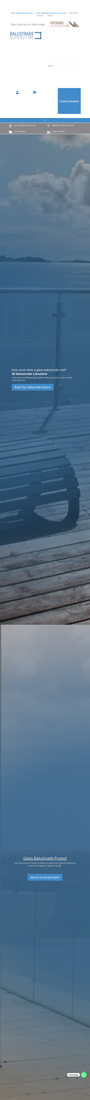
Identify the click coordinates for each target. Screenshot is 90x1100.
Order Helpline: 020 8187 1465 (22, 13)
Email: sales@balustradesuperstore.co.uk (50, 13)
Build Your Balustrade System (33, 387)
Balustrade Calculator (25, 125)
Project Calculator (69, 100)
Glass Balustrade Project (45, 858)
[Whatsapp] (84, 1075)
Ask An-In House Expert (45, 877)
